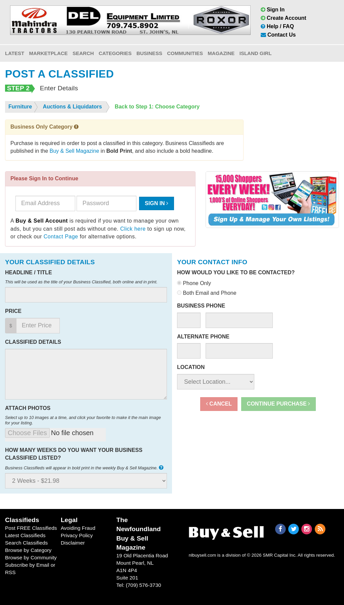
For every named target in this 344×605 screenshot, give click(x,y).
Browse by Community (31, 557)
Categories (115, 53)
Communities (185, 53)
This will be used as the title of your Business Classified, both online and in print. (81, 281)
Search (83, 53)
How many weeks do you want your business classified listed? (73, 454)
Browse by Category (28, 550)
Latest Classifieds (25, 535)
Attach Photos (27, 408)
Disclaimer (73, 543)
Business (149, 53)
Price (13, 311)
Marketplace (48, 53)
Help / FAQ (277, 26)
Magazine (221, 53)
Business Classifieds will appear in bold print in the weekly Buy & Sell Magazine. (85, 467)
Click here (133, 229)
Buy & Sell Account (41, 221)
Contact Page (61, 236)
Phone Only (194, 283)
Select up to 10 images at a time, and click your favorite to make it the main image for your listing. (83, 420)
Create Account (283, 18)
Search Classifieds (26, 543)
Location (191, 367)
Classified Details (33, 342)
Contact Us (278, 35)
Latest (14, 53)
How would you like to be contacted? (236, 272)
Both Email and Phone (206, 293)
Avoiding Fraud (78, 528)
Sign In (273, 9)
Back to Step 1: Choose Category (157, 106)
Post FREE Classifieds (31, 528)
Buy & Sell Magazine (74, 151)
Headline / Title (28, 272)
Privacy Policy (77, 535)
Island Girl (256, 53)
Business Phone (201, 306)
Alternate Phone (203, 336)
